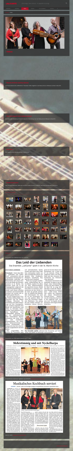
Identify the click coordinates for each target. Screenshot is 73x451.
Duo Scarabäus (42, 8)
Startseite (8, 8)
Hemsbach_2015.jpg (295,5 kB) (19, 435)
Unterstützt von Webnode (62, 446)
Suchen (66, 3)
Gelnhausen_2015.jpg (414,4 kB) (37, 379)
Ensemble (17, 8)
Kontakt (52, 8)
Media (25, 8)
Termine (32, 8)
